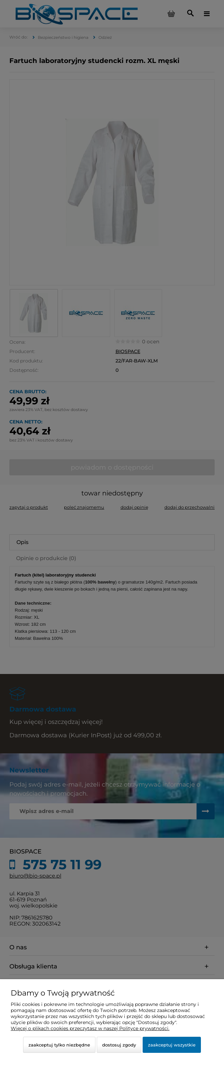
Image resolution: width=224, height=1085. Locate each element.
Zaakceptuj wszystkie (172, 1044)
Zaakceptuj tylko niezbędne (59, 1044)
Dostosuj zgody (119, 1044)
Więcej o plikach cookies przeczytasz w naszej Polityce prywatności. (90, 1028)
